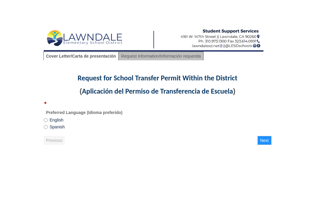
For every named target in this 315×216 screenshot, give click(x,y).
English (57, 120)
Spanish (57, 126)
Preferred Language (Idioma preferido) (84, 112)
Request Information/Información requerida (161, 56)
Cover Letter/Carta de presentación (81, 56)
